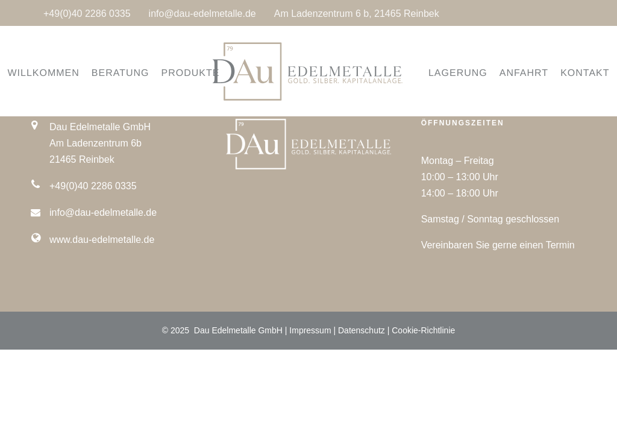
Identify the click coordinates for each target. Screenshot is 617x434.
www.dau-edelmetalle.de (101, 239)
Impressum (310, 330)
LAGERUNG (441, 73)
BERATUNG (137, 73)
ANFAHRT (507, 73)
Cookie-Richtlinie (423, 330)
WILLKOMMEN (60, 73)
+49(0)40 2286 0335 (87, 13)
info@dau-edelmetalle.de (202, 13)
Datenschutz (361, 330)
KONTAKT (568, 73)
